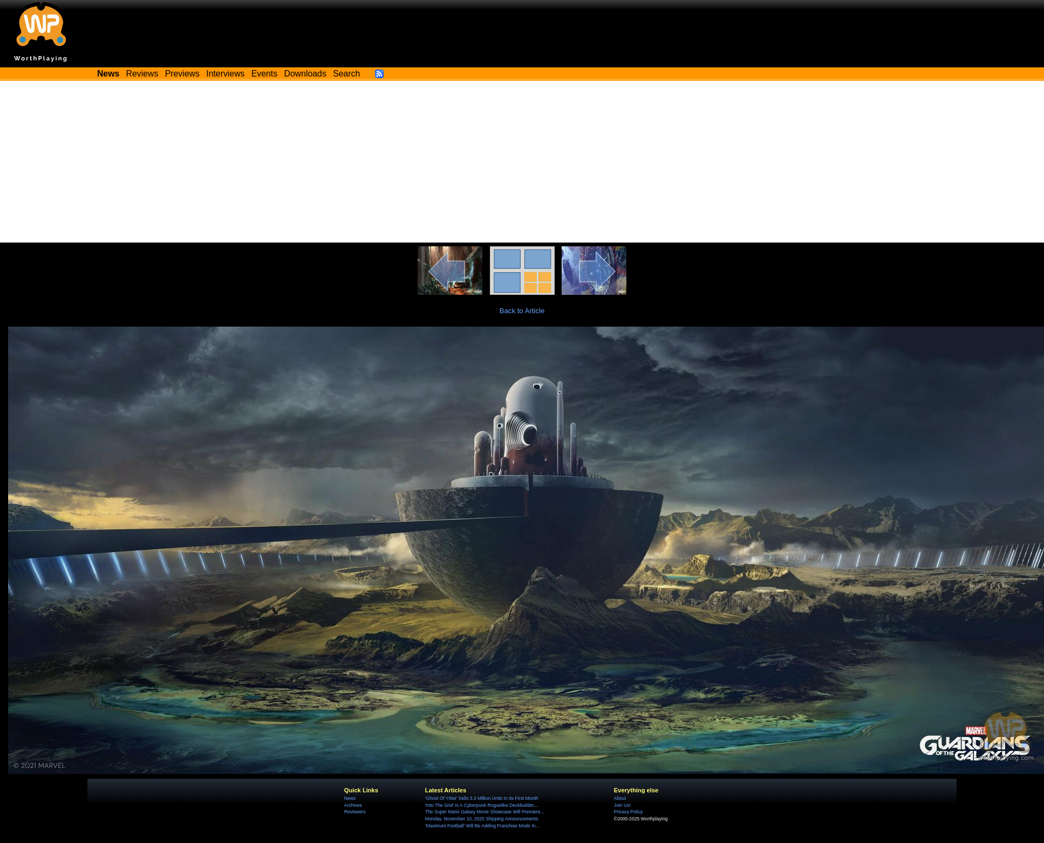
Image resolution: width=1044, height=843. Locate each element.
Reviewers (355, 811)
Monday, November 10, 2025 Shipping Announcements (481, 818)
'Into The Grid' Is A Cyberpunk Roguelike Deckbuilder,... (482, 805)
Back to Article (522, 311)
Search (346, 73)
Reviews (142, 73)
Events (264, 73)
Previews (182, 73)
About (620, 798)
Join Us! (622, 805)
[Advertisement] (522, 161)
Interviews (225, 73)
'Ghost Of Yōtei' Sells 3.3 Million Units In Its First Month (481, 798)
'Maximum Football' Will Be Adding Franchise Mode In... (482, 825)
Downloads (305, 73)
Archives (353, 805)
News (350, 798)
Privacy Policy (628, 811)
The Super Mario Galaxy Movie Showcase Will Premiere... (484, 811)
